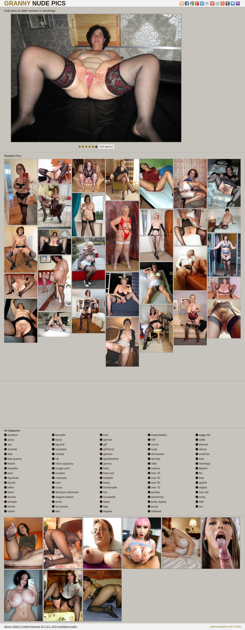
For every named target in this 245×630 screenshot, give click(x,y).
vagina (201, 487)
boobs (9, 506)
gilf (103, 444)
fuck (104, 435)
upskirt (201, 482)
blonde (10, 497)
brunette (58, 435)
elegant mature (63, 497)
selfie (200, 439)
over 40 (154, 473)
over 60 (154, 482)
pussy (153, 506)
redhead (154, 511)
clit (55, 458)
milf (151, 439)
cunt (56, 482)
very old (201, 492)
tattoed (201, 468)
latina (105, 501)
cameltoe (59, 449)
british (9, 511)
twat (199, 477)
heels (105, 482)
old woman (156, 454)
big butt (58, 444)
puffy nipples (157, 501)
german (106, 439)
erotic (57, 501)
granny (105, 463)
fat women (60, 506)
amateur (11, 435)
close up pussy (62, 463)
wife (199, 501)
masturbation (157, 435)
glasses (106, 454)
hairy (104, 468)
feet (56, 511)
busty (57, 439)
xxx (199, 506)
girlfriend (107, 449)
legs (104, 506)
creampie (59, 477)
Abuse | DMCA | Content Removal (22, 626)
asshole (10, 449)
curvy (57, 487)
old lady (154, 458)
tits (198, 473)
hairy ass (107, 473)
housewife (108, 497)
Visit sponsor (106, 146)
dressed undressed (65, 492)
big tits (9, 482)
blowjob (10, 501)
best (8, 473)
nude (152, 449)
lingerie (106, 511)
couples (58, 473)
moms (153, 444)
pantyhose (156, 497)
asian (9, 439)
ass (8, 444)
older (152, 463)
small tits (202, 454)
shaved (201, 444)
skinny (201, 449)
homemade (108, 487)
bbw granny (13, 458)
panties (154, 492)
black (9, 492)
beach (9, 463)
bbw (8, 454)
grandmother (109, 458)
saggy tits (202, 435)
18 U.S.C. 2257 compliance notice (59, 626)
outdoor (154, 468)
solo (199, 458)
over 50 (154, 477)
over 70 (154, 487)
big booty (11, 477)
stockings (202, 463)
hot (103, 492)
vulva (200, 497)
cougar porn (61, 468)
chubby (58, 454)
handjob (106, 477)
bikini (9, 487)
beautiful (11, 468)
